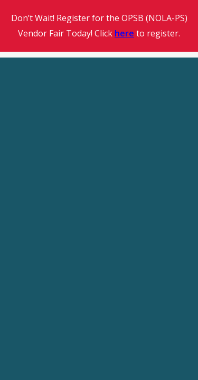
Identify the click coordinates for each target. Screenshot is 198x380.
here (124, 33)
